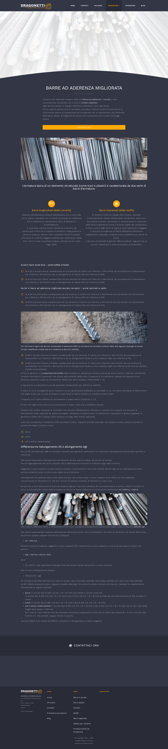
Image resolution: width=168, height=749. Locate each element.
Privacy (90, 740)
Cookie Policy (81, 740)
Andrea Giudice (88, 743)
